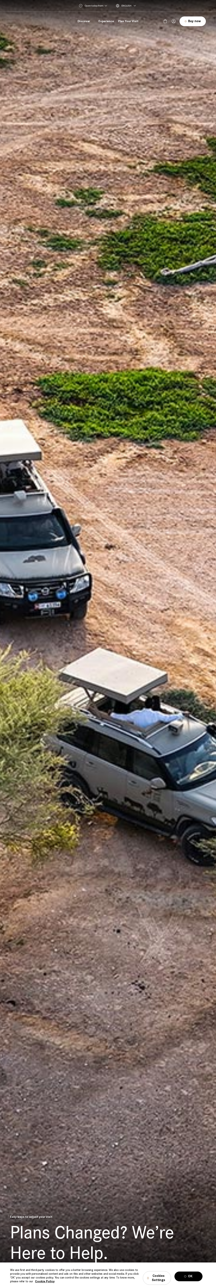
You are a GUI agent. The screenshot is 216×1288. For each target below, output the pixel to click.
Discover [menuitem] (84, 21)
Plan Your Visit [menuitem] (128, 21)
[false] (165, 21)
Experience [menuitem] (106, 21)
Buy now (194, 21)
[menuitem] (129, 5)
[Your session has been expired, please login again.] (173, 21)
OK (190, 1282)
